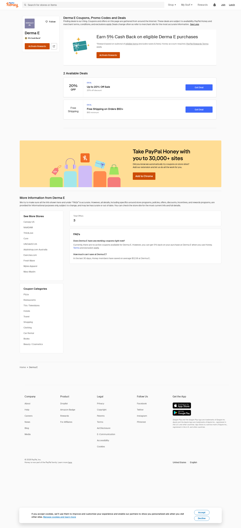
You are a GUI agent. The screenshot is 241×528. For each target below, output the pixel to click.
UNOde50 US (30, 244)
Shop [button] (172, 4)
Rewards (203, 4)
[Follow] (50, 22)
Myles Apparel (30, 266)
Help (27, 409)
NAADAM (28, 227)
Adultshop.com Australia (35, 249)
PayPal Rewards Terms (197, 43)
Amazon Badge (67, 409)
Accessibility (103, 440)
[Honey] (12, 5)
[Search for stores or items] (93, 5)
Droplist (64, 403)
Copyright (102, 409)
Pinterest (141, 422)
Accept (201, 512)
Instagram (142, 415)
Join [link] (223, 4)
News (27, 422)
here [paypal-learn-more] (70, 462)
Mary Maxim (30, 271)
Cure (26, 238)
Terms (76, 247)
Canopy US (29, 222)
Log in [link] (232, 4)
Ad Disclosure (103, 428)
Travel (26, 316)
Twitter (140, 409)
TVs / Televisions (32, 305)
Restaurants (30, 300)
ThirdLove (28, 233)
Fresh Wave (29, 260)
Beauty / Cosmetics (33, 344)
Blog (27, 428)
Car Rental (29, 333)
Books (27, 338)
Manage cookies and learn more (59, 517)
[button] (185, 462)
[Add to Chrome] (144, 176)
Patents (101, 415)
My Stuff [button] (187, 4)
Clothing (28, 327)
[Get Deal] (199, 87)
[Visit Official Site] (54, 46)
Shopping (28, 322)
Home (23, 367)
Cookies (101, 446)
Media (28, 434)
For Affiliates (66, 422)
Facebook (142, 403)
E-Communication (106, 434)
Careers (28, 415)
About (27, 403)
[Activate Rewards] (37, 46)
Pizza (26, 294)
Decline (202, 518)
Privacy (100, 403)
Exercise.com (30, 255)
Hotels (27, 311)
